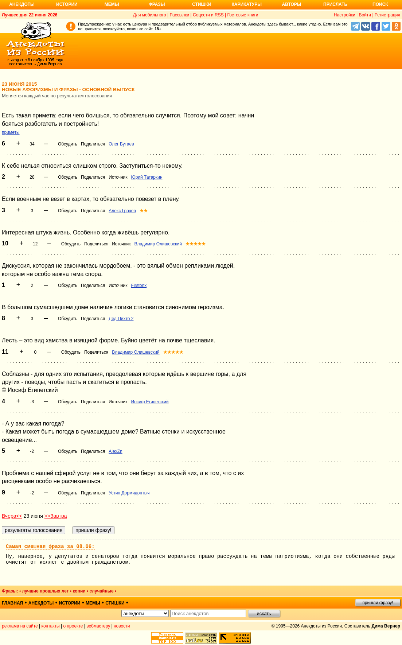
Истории (67, 4)
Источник (118, 177)
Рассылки (179, 15)
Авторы (291, 4)
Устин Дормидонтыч (129, 493)
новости (122, 626)
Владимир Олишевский (158, 243)
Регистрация (387, 15)
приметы (11, 132)
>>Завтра (55, 516)
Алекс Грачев (122, 210)
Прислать (335, 4)
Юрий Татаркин (147, 177)
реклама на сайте (20, 626)
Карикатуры (246, 4)
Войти (365, 15)
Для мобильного (149, 15)
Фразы (156, 4)
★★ (144, 210)
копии (79, 591)
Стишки (201, 4)
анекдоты (41, 603)
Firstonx (139, 285)
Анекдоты (22, 4)
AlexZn (115, 451)
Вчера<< (12, 516)
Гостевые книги (242, 15)
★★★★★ (196, 243)
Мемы (112, 4)
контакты (51, 626)
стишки (114, 603)
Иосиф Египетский (150, 401)
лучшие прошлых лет (45, 591)
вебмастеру (98, 626)
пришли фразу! (377, 602)
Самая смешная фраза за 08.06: (50, 546)
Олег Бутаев (121, 144)
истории (70, 603)
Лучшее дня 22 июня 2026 (30, 15)
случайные (102, 591)
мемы (93, 603)
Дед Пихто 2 (121, 318)
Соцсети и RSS (208, 15)
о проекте (73, 626)
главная (12, 603)
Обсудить (67, 144)
